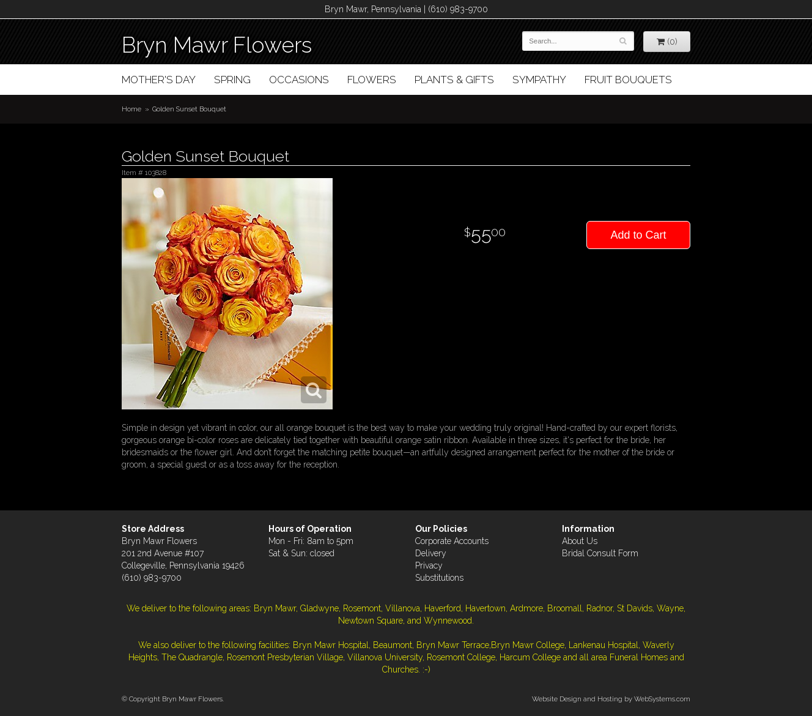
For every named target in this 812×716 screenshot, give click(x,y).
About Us (579, 541)
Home (131, 109)
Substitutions (439, 578)
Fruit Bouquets (628, 79)
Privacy (429, 565)
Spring (232, 79)
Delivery (430, 553)
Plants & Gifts (454, 79)
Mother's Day (159, 79)
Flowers (371, 79)
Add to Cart (638, 235)
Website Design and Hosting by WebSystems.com (611, 699)
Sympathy (539, 79)
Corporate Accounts (452, 541)
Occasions (299, 79)
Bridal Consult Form (600, 553)
